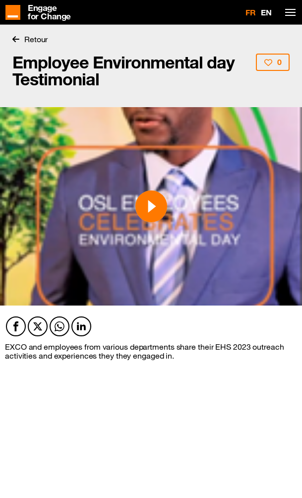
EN (266, 12)
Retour (30, 39)
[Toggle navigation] (289, 12)
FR (250, 12)
